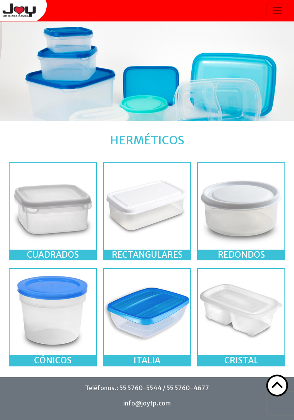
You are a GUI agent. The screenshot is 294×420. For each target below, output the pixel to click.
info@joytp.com (147, 403)
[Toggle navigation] (277, 10)
